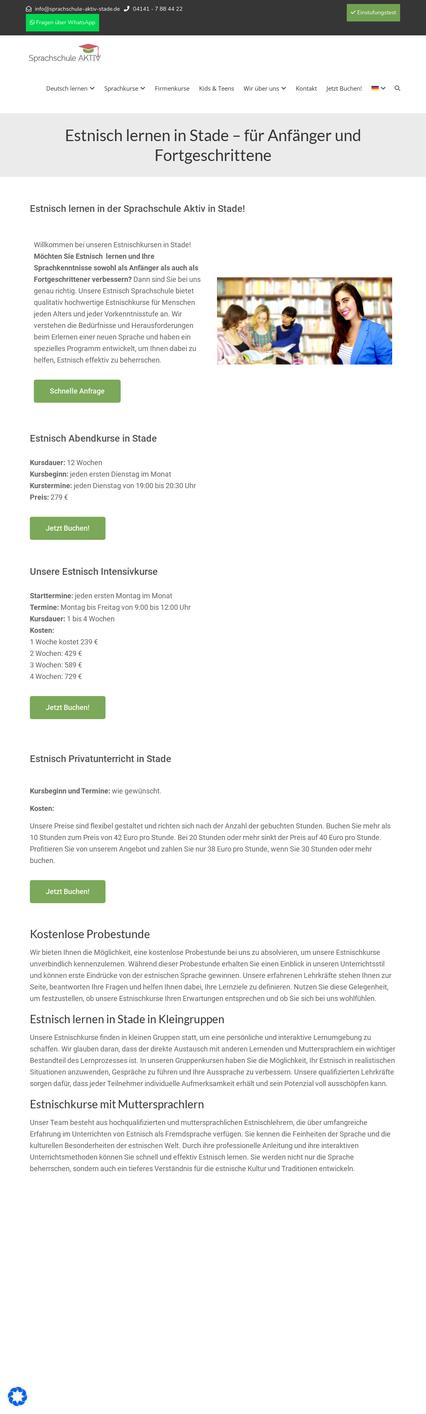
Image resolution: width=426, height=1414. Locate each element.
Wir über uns (265, 88)
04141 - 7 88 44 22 (158, 9)
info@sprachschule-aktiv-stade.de (77, 9)
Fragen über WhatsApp (62, 22)
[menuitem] (379, 88)
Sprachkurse (124, 88)
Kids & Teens (216, 88)
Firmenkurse (172, 88)
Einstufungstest (373, 12)
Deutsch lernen (70, 88)
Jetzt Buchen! (344, 88)
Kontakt (306, 88)
